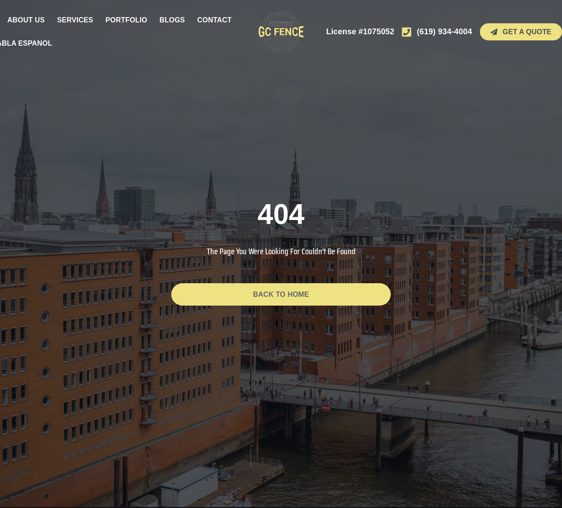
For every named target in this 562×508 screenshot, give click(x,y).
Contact (214, 20)
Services (75, 20)
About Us (26, 20)
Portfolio (126, 20)
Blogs (172, 20)
